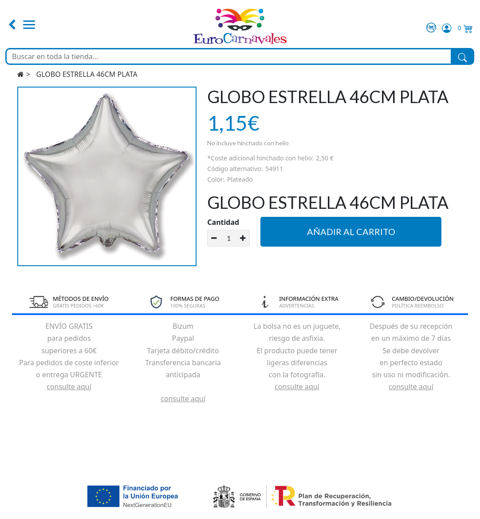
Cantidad (223, 222)
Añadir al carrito (351, 231)
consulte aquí (69, 386)
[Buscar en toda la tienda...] (228, 56)
